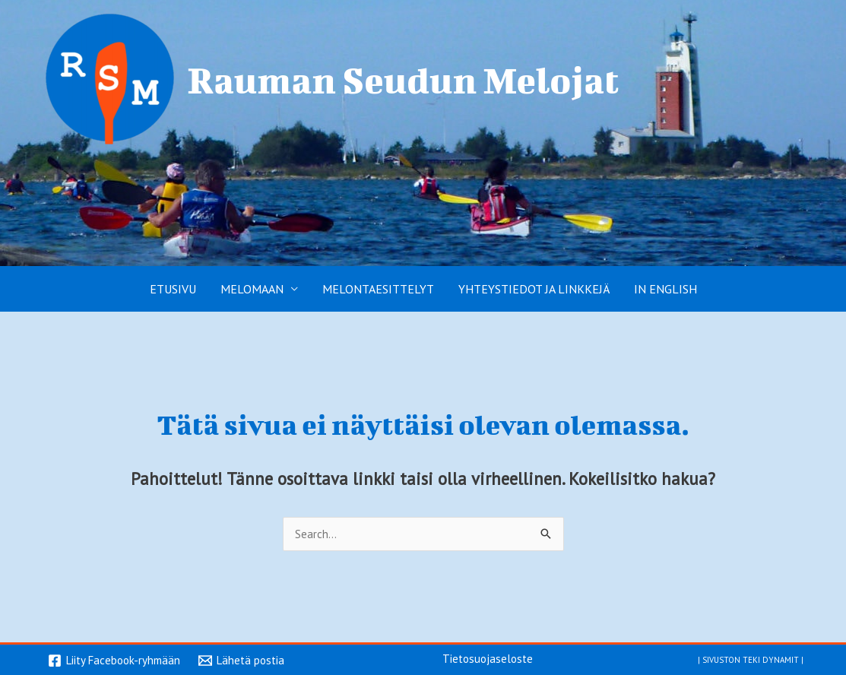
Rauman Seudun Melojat (403, 79)
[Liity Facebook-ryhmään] (114, 660)
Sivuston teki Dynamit (750, 658)
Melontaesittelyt (378, 288)
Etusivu (173, 288)
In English (665, 288)
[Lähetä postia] (241, 660)
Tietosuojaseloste (487, 658)
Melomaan (252, 288)
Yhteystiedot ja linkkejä (534, 288)
